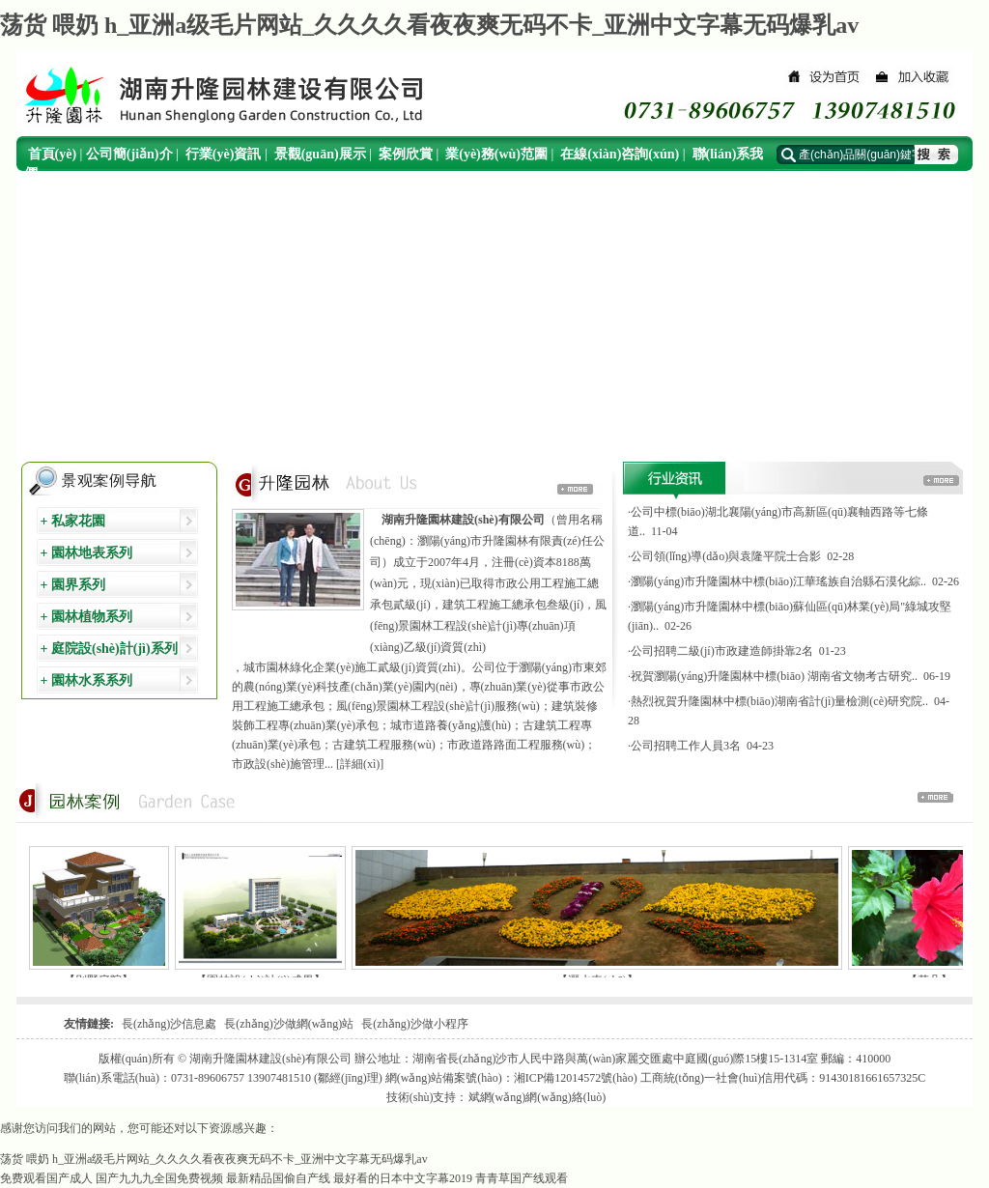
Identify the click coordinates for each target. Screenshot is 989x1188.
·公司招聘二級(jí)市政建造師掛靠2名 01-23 (737, 651)
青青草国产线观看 (521, 1178)
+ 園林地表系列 (84, 553)
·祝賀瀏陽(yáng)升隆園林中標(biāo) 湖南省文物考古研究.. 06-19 (789, 676)
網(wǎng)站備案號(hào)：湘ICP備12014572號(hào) (511, 1078)
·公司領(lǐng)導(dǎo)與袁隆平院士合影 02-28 (741, 556)
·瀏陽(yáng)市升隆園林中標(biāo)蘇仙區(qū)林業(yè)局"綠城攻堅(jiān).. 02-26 (789, 616)
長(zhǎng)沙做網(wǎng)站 (288, 1024)
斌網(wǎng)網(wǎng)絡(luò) (537, 1097)
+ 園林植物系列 (84, 616)
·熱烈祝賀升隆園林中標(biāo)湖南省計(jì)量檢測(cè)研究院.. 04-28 (788, 710)
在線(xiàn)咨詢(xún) (619, 154)
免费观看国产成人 (46, 1178)
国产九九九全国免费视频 (159, 1178)
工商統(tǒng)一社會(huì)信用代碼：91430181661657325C (783, 1078)
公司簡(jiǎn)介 (129, 154)
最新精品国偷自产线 (278, 1178)
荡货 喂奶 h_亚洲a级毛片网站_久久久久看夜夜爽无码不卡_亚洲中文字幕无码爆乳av (429, 25)
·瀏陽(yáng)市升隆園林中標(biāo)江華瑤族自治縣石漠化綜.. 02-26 (793, 581)
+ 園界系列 (71, 585)
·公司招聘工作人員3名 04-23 (701, 745)
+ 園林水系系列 (84, 680)
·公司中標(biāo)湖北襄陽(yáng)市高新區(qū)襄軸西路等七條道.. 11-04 (778, 521)
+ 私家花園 (71, 521)
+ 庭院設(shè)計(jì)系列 (107, 648)
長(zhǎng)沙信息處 (169, 1024)
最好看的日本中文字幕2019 (402, 1178)
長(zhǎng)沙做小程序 (414, 1024)
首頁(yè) (52, 154)
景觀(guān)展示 (320, 154)
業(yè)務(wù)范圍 (496, 154)
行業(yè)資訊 (223, 154)
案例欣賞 (406, 154)
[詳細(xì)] (359, 764)
